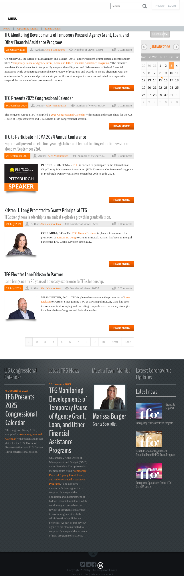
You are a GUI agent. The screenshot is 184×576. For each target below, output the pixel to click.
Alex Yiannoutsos (54, 49)
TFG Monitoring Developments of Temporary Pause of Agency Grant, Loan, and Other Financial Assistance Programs (66, 38)
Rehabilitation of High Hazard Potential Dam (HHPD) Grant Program (155, 444)
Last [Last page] (128, 342)
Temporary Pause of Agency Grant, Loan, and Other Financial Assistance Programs (60, 63)
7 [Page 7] (78, 342)
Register (160, 5)
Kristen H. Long (66, 237)
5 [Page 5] (62, 342)
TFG (75, 165)
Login (172, 6)
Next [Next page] (114, 342)
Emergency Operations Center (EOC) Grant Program (154, 475)
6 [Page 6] (70, 342)
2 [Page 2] (37, 342)
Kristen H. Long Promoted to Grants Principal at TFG (45, 210)
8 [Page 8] (86, 342)
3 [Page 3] (45, 342)
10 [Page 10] (103, 342)
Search (144, 6)
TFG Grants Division (84, 233)
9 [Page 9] (94, 342)
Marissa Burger (109, 416)
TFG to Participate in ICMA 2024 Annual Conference (45, 137)
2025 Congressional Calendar (68, 114)
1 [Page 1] (29, 342)
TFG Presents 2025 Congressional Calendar (38, 98)
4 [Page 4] (53, 342)
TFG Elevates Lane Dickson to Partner (33, 274)
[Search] (126, 6)
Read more (121, 87)
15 (160, 80)
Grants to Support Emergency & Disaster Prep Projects (155, 413)
